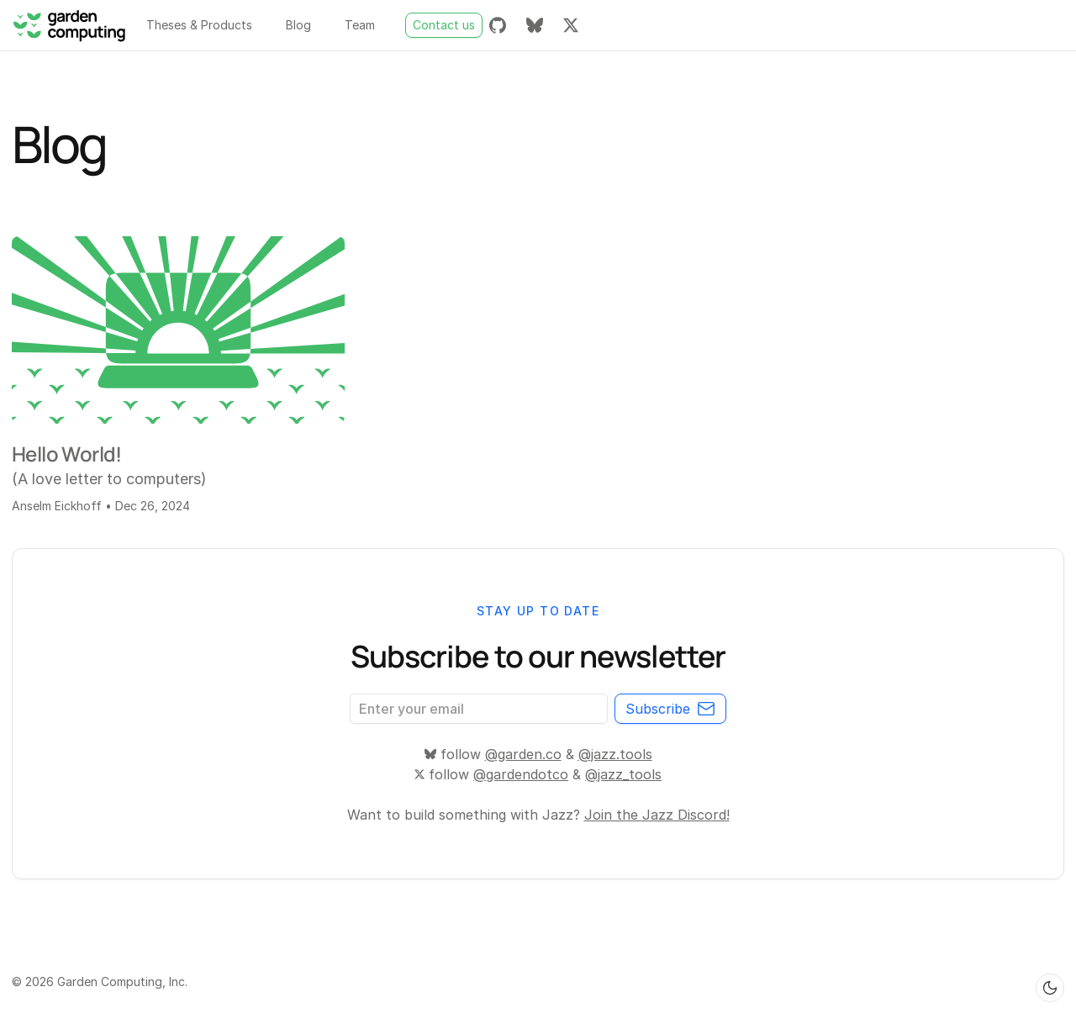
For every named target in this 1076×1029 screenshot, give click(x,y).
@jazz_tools (623, 774)
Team (360, 25)
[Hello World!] (178, 330)
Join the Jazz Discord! (657, 814)
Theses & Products (199, 25)
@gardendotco (520, 774)
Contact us (444, 25)
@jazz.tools (615, 754)
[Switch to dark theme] (1050, 988)
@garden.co (523, 754)
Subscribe (670, 708)
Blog (298, 25)
